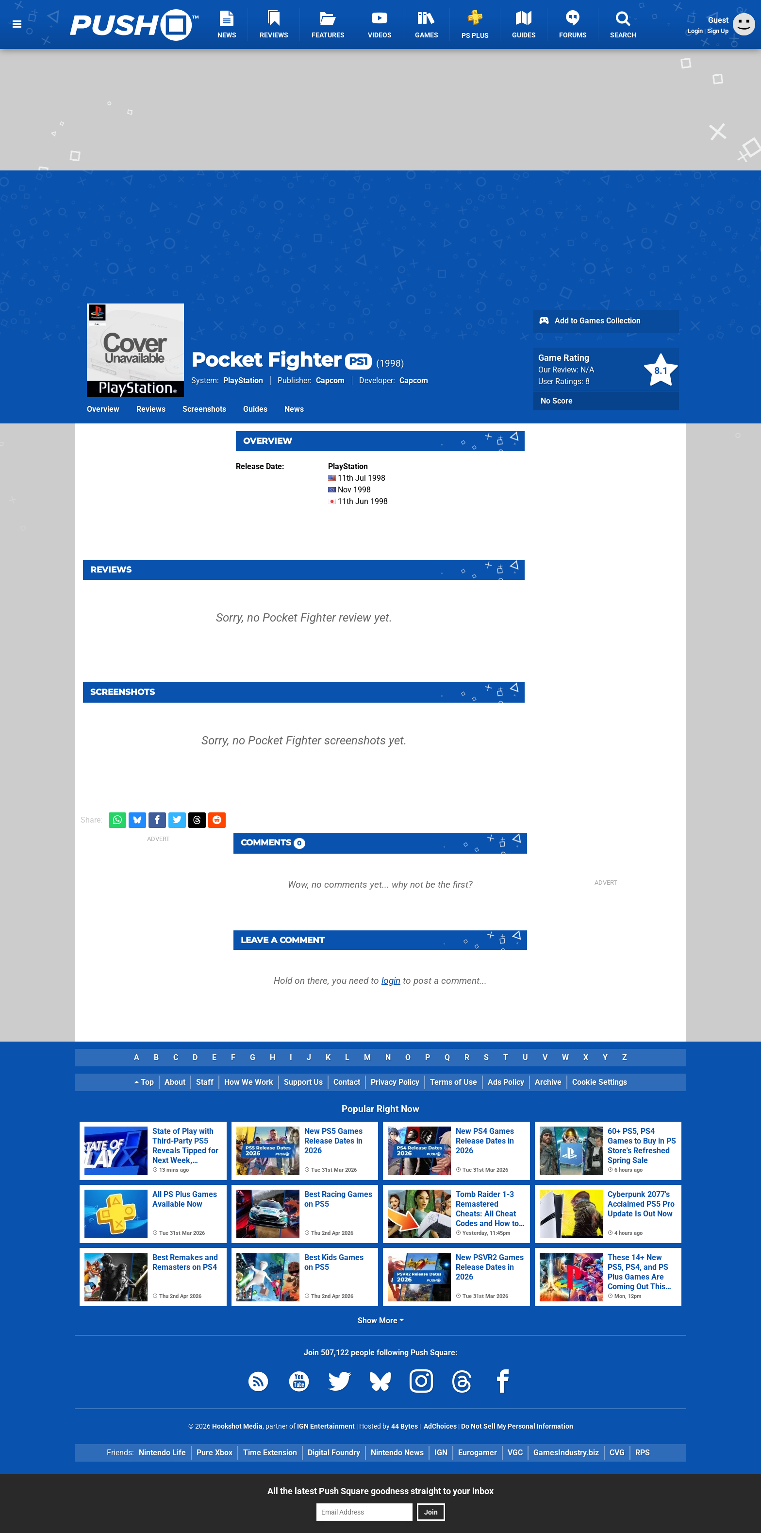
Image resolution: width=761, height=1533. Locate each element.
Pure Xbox (214, 1452)
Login (695, 30)
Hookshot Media (237, 1426)
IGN (440, 1452)
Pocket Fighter (281, 359)
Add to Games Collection (589, 321)
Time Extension (270, 1452)
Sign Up (717, 30)
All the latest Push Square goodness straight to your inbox (380, 1491)
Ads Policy (506, 1082)
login (390, 980)
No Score (557, 400)
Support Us (303, 1082)
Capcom (330, 380)
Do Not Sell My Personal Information (517, 1426)
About (175, 1082)
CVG (617, 1452)
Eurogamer (477, 1452)
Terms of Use (453, 1082)
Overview (103, 409)
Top (144, 1082)
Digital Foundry (334, 1452)
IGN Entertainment (326, 1426)
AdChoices (439, 1426)
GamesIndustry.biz (566, 1452)
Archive (548, 1082)
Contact (346, 1082)
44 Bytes (404, 1426)
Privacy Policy (395, 1082)
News (294, 409)
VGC (515, 1452)
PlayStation (243, 380)
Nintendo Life (162, 1452)
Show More (381, 1320)
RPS (642, 1452)
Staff (205, 1082)
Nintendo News (397, 1452)
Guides (255, 409)
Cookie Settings (599, 1082)
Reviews (150, 409)
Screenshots (204, 409)
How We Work (248, 1082)
